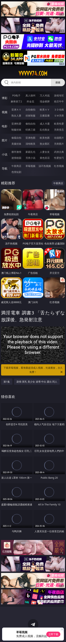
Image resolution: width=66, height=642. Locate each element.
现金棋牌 (45, 101)
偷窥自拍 (16, 137)
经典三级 (30, 129)
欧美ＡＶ (45, 109)
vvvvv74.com (33, 73)
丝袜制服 (30, 115)
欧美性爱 (59, 123)
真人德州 (30, 95)
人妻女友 (45, 151)
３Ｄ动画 (59, 109)
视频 (4, 112)
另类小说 (30, 157)
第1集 (7, 381)
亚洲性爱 (16, 123)
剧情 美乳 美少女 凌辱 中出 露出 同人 (37, 381)
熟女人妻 (16, 115)
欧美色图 (45, 137)
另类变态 (59, 129)
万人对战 (45, 95)
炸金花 (30, 101)
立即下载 (53, 634)
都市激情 (16, 151)
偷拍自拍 (30, 123)
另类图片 (59, 143)
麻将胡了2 (16, 101)
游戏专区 (59, 95)
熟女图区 (45, 143)
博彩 (4, 98)
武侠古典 (59, 151)
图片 (4, 140)
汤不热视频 (45, 166)
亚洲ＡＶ (16, 109)
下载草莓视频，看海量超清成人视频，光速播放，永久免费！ (33, 370)
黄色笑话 (45, 157)
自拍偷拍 (30, 109)
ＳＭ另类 (59, 115)
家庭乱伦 (30, 151)
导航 (4, 168)
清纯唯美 (30, 143)
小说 (4, 154)
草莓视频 (30, 166)
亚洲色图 (30, 137)
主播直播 (45, 115)
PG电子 (16, 95)
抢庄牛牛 (59, 101)
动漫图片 (59, 137)
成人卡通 (45, 123)
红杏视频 (59, 166)
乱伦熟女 (45, 129)
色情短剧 (16, 172)
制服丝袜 (16, 129)
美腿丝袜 (16, 143)
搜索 (57, 82)
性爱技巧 (59, 157)
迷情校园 (16, 157)
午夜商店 (16, 166)
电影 (4, 126)
